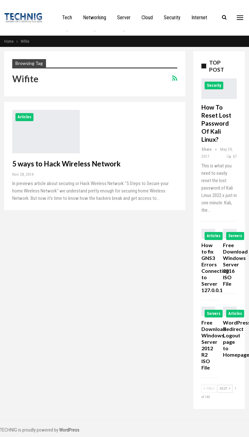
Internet (199, 17)
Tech (67, 17)
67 (232, 156)
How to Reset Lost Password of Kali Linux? (216, 123)
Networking (94, 17)
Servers (235, 236)
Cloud (147, 17)
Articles (24, 117)
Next (225, 389)
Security (172, 17)
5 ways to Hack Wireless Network (66, 163)
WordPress (69, 430)
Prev (209, 389)
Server (124, 17)
